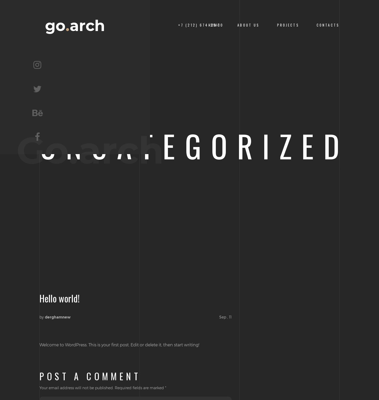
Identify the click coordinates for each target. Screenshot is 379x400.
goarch (75, 25)
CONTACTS (328, 25)
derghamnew (58, 317)
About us (248, 25)
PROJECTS (288, 25)
